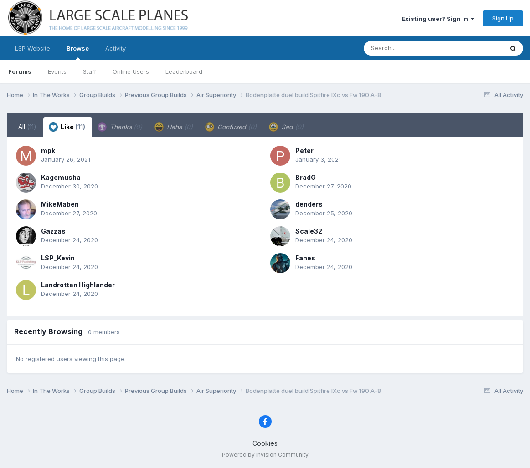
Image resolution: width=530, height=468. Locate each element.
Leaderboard (183, 71)
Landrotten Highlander (78, 285)
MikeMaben (60, 204)
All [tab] (27, 127)
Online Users (131, 71)
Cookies (265, 443)
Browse (78, 52)
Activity (115, 48)
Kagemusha (61, 177)
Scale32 (308, 231)
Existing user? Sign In (437, 18)
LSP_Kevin (58, 258)
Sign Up (503, 18)
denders (309, 204)
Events (57, 71)
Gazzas (53, 231)
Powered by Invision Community (265, 454)
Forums (19, 71)
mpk (48, 150)
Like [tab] (67, 127)
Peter (304, 150)
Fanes (305, 258)
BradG (305, 177)
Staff (89, 71)
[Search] (408, 48)
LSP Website (32, 48)
